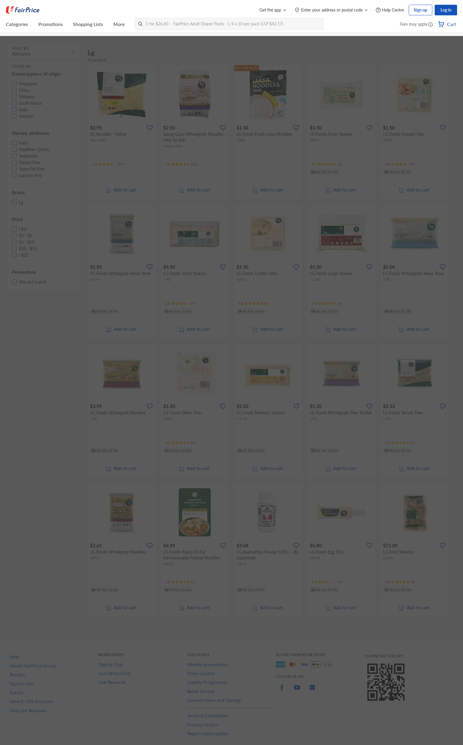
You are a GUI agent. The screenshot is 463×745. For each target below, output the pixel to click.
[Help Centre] (390, 10)
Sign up (420, 9)
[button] (430, 24)
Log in (446, 9)
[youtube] (297, 691)
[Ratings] (107, 164)
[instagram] (312, 691)
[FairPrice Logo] (23, 10)
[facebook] (282, 691)
